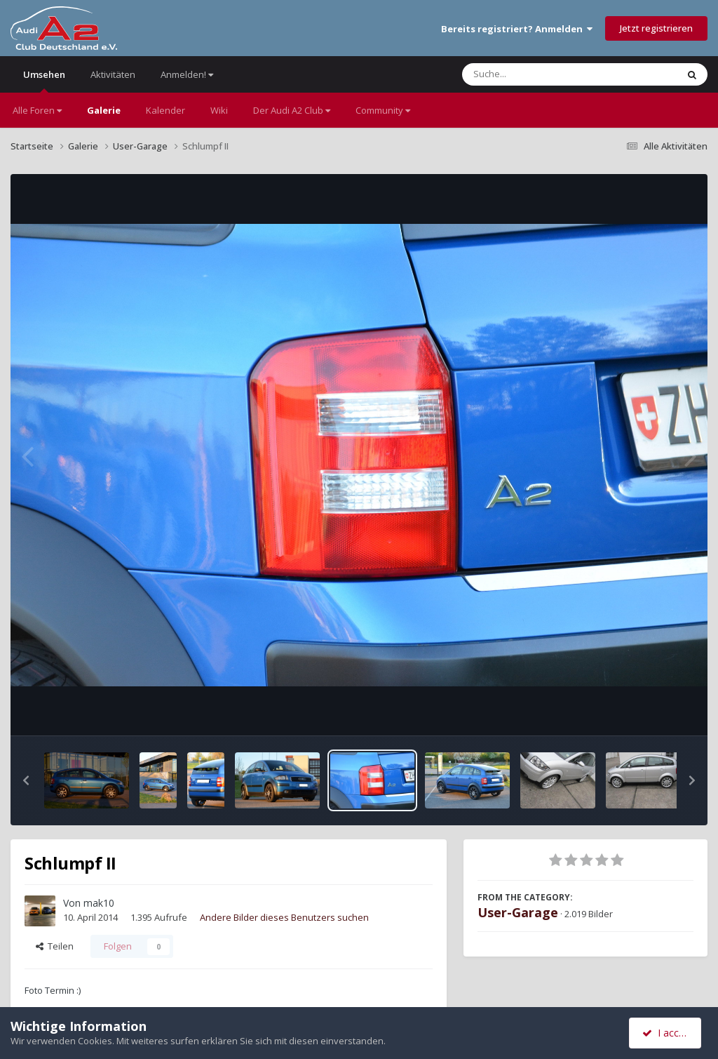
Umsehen (44, 80)
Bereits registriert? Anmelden (516, 28)
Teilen (55, 946)
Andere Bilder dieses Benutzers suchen (284, 917)
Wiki (219, 110)
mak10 (98, 903)
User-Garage (517, 912)
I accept (667, 1032)
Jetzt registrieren (656, 28)
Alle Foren (37, 110)
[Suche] (541, 74)
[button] (26, 780)
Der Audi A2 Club (291, 110)
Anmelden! (187, 74)
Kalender (165, 110)
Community (382, 110)
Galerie (104, 110)
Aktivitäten (112, 74)
